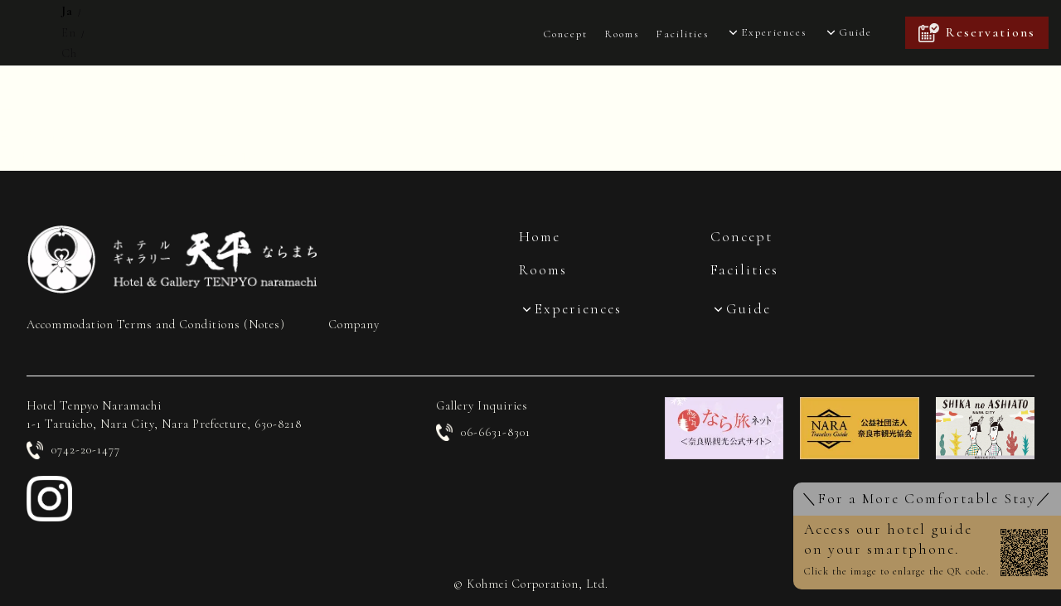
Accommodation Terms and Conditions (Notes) (156, 325)
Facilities (682, 34)
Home (539, 236)
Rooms (621, 34)
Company (354, 325)
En (68, 33)
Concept (565, 34)
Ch (69, 53)
